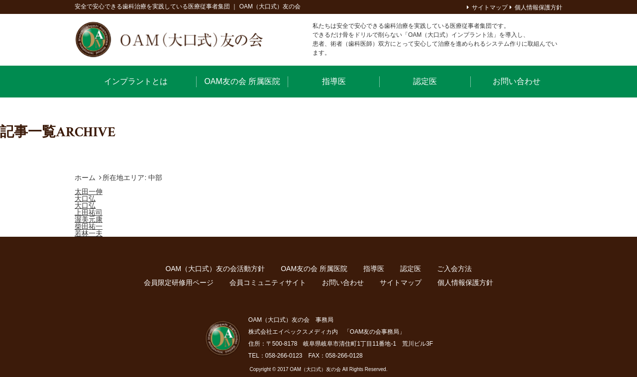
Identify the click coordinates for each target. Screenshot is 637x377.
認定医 (425, 81)
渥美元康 (89, 219)
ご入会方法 (454, 269)
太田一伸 (89, 191)
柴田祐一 (89, 226)
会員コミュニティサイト (267, 282)
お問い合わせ (516, 81)
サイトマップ (490, 7)
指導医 (334, 81)
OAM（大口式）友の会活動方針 (215, 269)
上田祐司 (89, 212)
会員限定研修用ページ (178, 282)
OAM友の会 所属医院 (242, 81)
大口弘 (85, 198)
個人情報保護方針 (538, 7)
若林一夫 (89, 233)
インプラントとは (136, 81)
